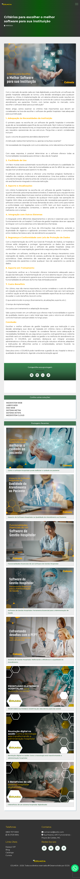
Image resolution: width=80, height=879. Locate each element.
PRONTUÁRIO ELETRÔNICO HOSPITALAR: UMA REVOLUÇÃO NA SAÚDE (34, 709)
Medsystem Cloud (15, 415)
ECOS (67, 866)
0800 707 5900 (12, 832)
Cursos (9, 855)
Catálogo (10, 852)
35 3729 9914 (12, 835)
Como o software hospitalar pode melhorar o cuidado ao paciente (33, 470)
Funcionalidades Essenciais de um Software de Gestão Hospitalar (33, 564)
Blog (8, 850)
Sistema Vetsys (13, 413)
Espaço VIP (11, 847)
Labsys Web (12, 405)
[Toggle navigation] (76, 4)
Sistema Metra (13, 410)
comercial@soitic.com (53, 832)
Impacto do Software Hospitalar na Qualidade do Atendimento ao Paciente (37, 517)
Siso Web (10, 408)
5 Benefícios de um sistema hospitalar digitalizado (27, 804)
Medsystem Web (14, 403)
